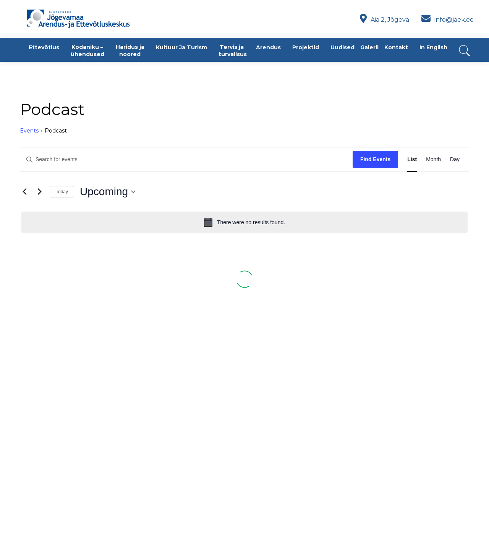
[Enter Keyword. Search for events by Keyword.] (186, 159)
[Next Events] (39, 191)
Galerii (369, 47)
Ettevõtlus (44, 47)
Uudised (342, 47)
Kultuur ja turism (181, 47)
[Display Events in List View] (412, 159)
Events (29, 130)
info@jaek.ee (447, 19)
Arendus (268, 47)
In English (433, 47)
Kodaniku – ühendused (87, 51)
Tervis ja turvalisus (233, 51)
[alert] (244, 222)
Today (62, 191)
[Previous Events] (24, 191)
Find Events (375, 159)
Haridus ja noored (130, 51)
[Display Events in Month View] (433, 159)
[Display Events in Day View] (455, 159)
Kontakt (396, 47)
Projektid (305, 47)
